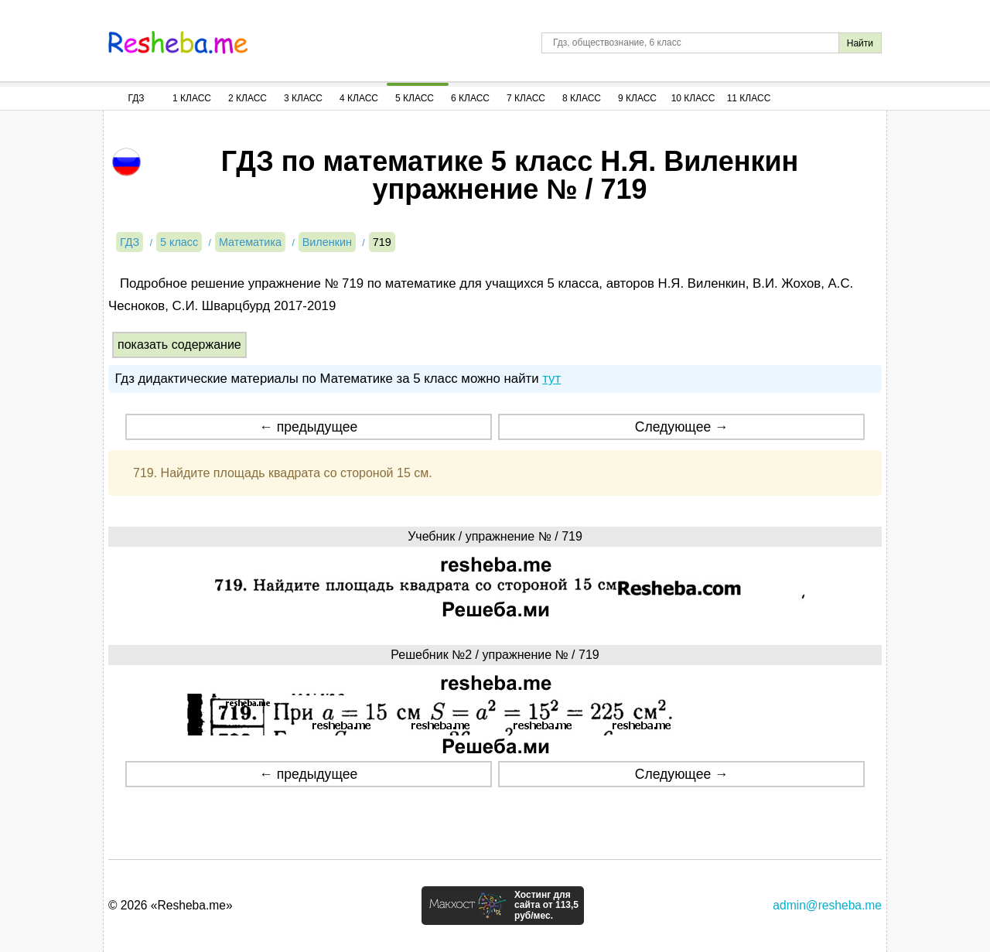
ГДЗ (136, 98)
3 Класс (303, 98)
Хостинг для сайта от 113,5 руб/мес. (546, 905)
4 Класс (359, 98)
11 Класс (749, 98)
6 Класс (470, 98)
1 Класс (191, 98)
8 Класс (581, 98)
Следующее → (682, 427)
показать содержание (179, 344)
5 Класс (414, 98)
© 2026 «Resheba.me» (170, 905)
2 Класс (247, 98)
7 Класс (526, 98)
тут (551, 378)
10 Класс (693, 98)
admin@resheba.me (827, 905)
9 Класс (637, 98)
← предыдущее (308, 427)
